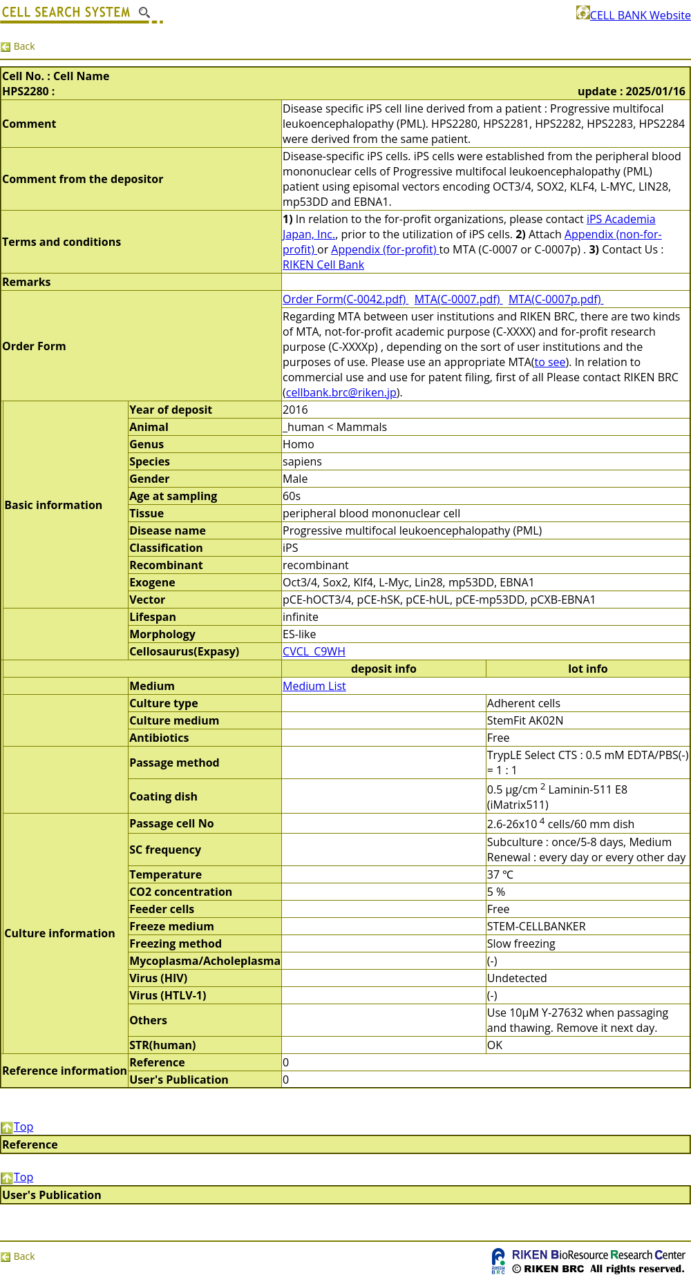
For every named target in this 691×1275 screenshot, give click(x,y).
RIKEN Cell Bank (323, 264)
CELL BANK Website (633, 15)
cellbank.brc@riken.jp (341, 392)
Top (16, 1126)
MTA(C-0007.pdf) (459, 299)
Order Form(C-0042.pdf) (345, 299)
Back (17, 45)
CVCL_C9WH (314, 651)
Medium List (314, 685)
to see (549, 362)
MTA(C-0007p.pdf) (556, 299)
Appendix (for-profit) (385, 249)
